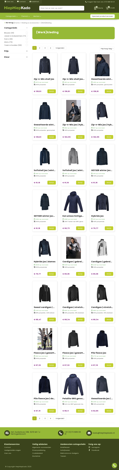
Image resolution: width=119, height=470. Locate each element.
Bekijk (51, 91)
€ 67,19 (94, 365)
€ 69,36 (66, 273)
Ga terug (9, 23)
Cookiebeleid (37, 453)
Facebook (93, 450)
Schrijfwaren (65, 450)
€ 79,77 (94, 228)
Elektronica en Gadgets (69, 453)
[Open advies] (114, 465)
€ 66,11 (66, 410)
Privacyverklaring (38, 450)
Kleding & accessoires (30, 23)
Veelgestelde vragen (12, 450)
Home (17, 23)
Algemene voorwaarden (41, 447)
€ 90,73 (66, 228)
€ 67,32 (37, 365)
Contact (21, 2)
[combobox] (60, 8)
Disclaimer (36, 455)
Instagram (94, 447)
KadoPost (34, 2)
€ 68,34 (66, 319)
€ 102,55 (67, 136)
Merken (36, 16)
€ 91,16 (37, 182)
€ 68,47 (37, 319)
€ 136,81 (37, 91)
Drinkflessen (65, 447)
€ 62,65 (94, 410)
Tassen (63, 455)
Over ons (9, 2)
